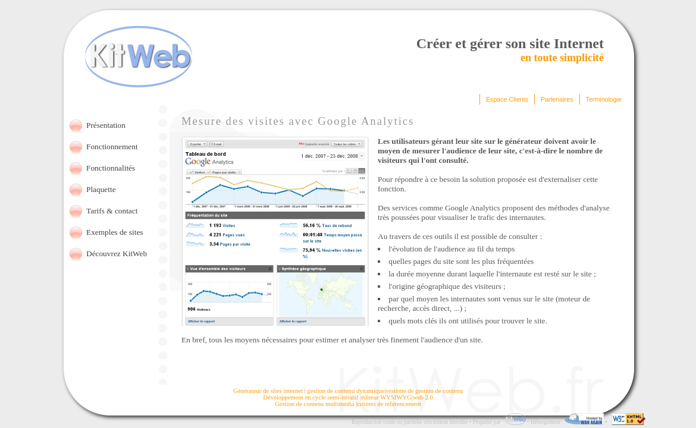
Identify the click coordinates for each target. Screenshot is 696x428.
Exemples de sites (114, 232)
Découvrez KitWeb (116, 253)
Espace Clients (507, 99)
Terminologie (604, 99)
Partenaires (557, 99)
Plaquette (101, 189)
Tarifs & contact (111, 210)
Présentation (106, 125)
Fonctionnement (112, 146)
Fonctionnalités (110, 167)
